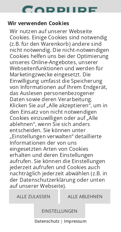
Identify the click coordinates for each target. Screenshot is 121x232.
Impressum (75, 221)
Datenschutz (47, 221)
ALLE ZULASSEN (33, 196)
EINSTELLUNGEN (59, 211)
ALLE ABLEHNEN (85, 196)
